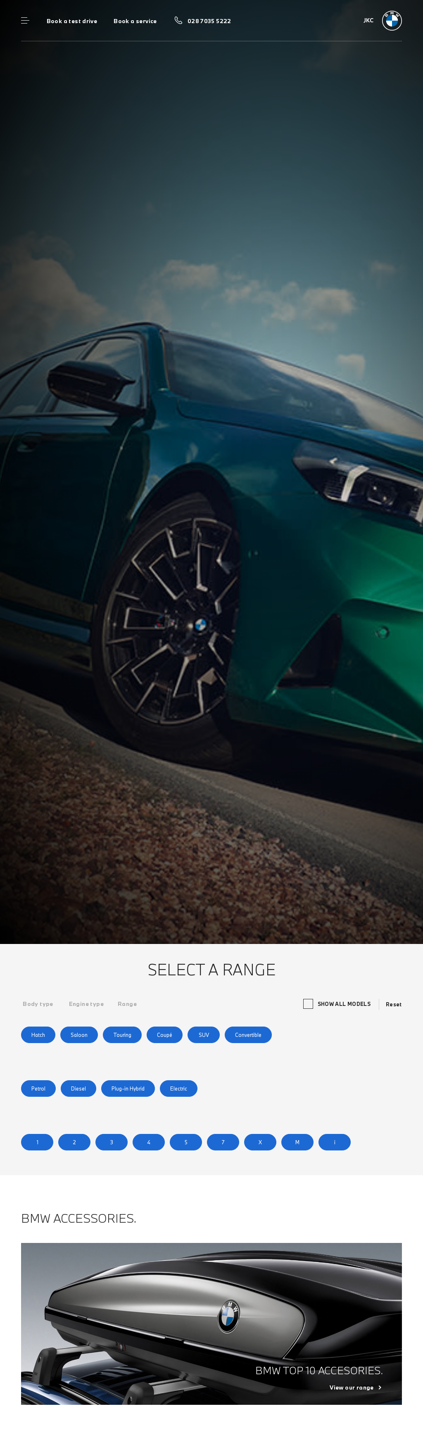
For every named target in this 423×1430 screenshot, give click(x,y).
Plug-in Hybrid (128, 1088)
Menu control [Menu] (25, 21)
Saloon (79, 1035)
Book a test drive (72, 21)
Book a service (135, 21)
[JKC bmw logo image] (383, 21)
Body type (38, 1004)
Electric (178, 1088)
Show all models (338, 1004)
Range (127, 1004)
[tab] (38, 1004)
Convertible (248, 1035)
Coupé (164, 1035)
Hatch (38, 1035)
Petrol (38, 1088)
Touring (122, 1035)
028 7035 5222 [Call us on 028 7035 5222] (209, 21)
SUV (204, 1035)
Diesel (78, 1088)
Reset (394, 1004)
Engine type (86, 1004)
